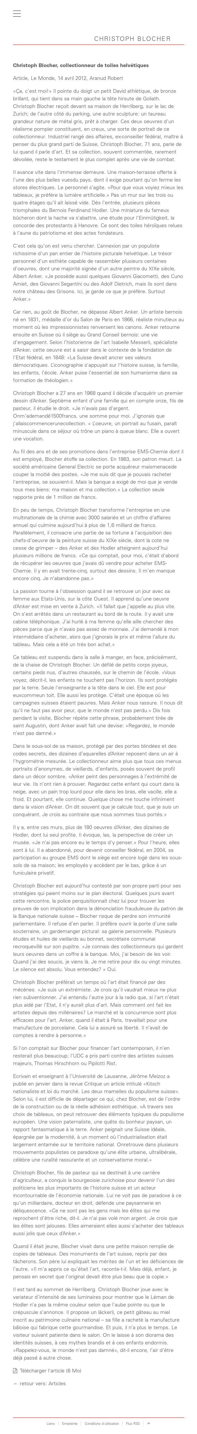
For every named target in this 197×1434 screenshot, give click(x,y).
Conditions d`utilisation (102, 1423)
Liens (51, 1423)
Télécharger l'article (39, 1370)
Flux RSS (133, 1423)
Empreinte (69, 1423)
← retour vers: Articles (39, 1383)
